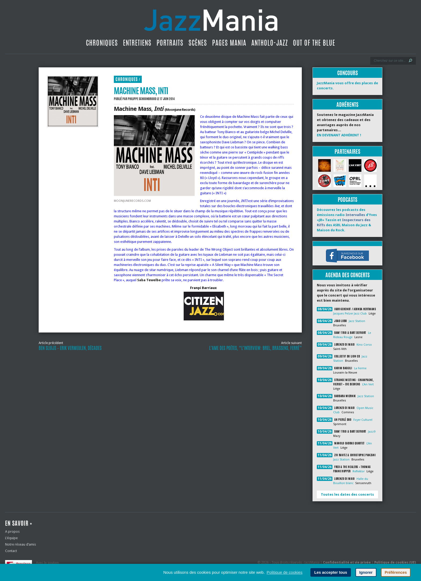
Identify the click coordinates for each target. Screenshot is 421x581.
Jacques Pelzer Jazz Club (350, 313)
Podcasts (347, 199)
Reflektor (359, 471)
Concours (347, 73)
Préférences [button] (396, 572)
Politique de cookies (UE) (395, 562)
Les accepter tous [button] (330, 572)
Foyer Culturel (362, 420)
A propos (12, 531)
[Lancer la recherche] (410, 61)
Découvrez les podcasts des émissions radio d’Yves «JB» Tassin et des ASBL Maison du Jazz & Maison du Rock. (347, 220)
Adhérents (347, 104)
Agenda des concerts (347, 275)
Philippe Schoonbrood (142, 98)
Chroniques (102, 42)
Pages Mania (229, 42)
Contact (11, 551)
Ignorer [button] (366, 572)
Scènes (197, 42)
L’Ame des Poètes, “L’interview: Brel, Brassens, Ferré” (255, 348)
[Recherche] (389, 60)
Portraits (170, 42)
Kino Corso (364, 344)
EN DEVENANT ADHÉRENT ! (339, 135)
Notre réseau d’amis (20, 544)
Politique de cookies (284, 572)
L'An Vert (368, 384)
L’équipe (11, 538)
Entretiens (137, 42)
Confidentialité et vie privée (347, 562)
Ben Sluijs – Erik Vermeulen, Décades (70, 348)
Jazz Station (357, 321)
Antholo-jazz (269, 42)
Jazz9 (371, 431)
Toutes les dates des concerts (347, 494)
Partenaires (347, 151)
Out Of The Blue (314, 42)
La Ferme (360, 368)
